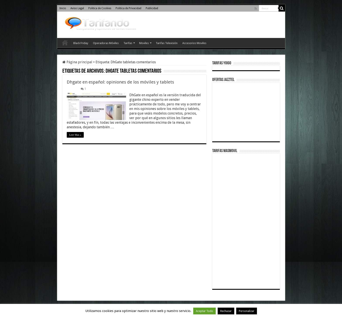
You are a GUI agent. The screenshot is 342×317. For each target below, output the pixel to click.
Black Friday (80, 43)
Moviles (144, 43)
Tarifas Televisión (167, 43)
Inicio (62, 8)
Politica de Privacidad (128, 8)
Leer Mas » (75, 134)
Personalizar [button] (246, 311)
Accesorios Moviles (194, 43)
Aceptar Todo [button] (204, 311)
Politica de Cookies (99, 8)
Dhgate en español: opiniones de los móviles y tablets (120, 82)
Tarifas (127, 43)
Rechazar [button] (226, 311)
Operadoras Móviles (106, 43)
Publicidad (152, 8)
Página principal (77, 62)
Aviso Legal (77, 8)
